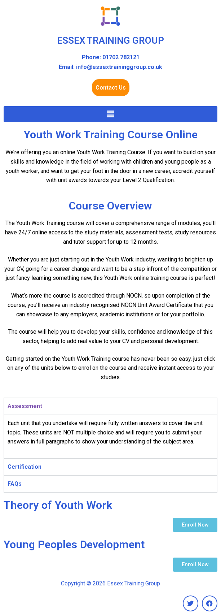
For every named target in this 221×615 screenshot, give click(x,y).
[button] (110, 114)
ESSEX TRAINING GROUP (110, 40)
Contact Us (111, 87)
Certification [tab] (24, 466)
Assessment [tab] (25, 406)
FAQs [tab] (15, 483)
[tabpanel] (110, 436)
